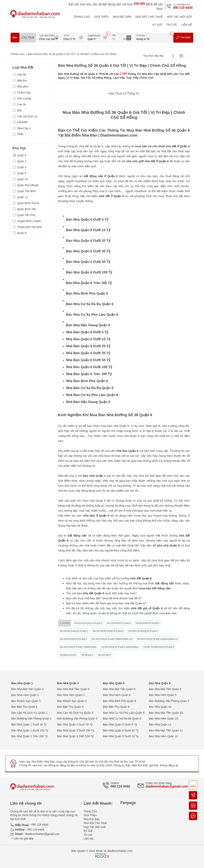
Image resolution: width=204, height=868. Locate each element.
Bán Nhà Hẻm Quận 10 (163, 718)
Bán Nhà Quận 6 (114, 683)
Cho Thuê (28, 37)
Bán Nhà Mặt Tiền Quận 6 (119, 689)
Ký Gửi (157, 24)
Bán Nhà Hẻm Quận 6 (116, 695)
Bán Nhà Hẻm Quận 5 (162, 695)
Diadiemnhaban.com (118, 135)
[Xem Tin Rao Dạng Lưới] (181, 56)
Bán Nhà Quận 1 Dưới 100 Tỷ (29, 730)
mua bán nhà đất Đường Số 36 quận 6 (158, 647)
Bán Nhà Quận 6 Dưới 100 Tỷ (89, 272)
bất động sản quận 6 (68, 655)
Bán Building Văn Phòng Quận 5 (169, 701)
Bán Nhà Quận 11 (160, 724)
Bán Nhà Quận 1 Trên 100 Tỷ (29, 736)
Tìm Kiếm (183, 38)
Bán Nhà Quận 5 (159, 683)
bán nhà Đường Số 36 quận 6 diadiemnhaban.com (112, 639)
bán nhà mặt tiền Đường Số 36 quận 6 (108, 631)
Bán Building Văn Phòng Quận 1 (31, 718)
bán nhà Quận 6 (168, 545)
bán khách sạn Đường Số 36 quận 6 (143, 631)
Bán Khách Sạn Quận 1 (26, 701)
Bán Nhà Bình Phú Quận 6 (87, 293)
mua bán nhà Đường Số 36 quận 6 (88, 623)
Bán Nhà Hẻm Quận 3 (71, 695)
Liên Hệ (186, 24)
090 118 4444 (183, 7)
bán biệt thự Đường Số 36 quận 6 (73, 639)
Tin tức (171, 24)
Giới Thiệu (101, 16)
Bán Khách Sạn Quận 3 (72, 701)
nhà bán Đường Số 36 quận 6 (148, 623)
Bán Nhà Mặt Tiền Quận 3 (73, 689)
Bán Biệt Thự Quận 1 (24, 706)
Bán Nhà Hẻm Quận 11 (163, 736)
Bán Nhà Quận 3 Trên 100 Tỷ (75, 736)
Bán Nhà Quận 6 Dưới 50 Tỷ (88, 262)
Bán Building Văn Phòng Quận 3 (77, 718)
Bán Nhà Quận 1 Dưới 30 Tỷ (29, 724)
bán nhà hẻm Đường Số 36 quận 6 (74, 631)
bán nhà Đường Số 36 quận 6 (119, 623)
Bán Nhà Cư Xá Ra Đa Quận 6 (89, 304)
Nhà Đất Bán (122, 16)
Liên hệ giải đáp (21, 838)
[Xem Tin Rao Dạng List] (190, 56)
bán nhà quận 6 (104, 655)
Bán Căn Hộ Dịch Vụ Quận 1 (29, 712)
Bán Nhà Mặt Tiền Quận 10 (166, 712)
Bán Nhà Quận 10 (160, 706)
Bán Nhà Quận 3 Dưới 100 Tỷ (75, 730)
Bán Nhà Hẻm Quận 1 (25, 695)
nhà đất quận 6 (87, 655)
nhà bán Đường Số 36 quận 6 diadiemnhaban (120, 647)
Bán (15, 37)
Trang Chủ (82, 16)
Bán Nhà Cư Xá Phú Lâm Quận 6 (92, 315)
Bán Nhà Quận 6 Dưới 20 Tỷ (88, 241)
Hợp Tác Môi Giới (179, 16)
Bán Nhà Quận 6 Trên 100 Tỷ (89, 283)
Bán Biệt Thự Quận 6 (116, 706)
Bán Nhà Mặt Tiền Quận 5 (165, 689)
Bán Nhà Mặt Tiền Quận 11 (166, 730)
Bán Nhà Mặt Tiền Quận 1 (27, 689)
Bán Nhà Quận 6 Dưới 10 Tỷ (88, 230)
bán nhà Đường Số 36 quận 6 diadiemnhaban (78, 647)
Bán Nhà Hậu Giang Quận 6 (88, 325)
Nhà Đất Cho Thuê (149, 16)
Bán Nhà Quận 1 (22, 683)
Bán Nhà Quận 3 (68, 683)
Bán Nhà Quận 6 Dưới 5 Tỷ (87, 219)
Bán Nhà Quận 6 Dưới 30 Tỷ (88, 251)
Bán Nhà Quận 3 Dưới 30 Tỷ (75, 724)
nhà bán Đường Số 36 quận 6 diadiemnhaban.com (157, 639)
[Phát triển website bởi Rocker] (102, 851)
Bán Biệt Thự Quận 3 (70, 706)
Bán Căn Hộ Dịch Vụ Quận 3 (75, 712)
